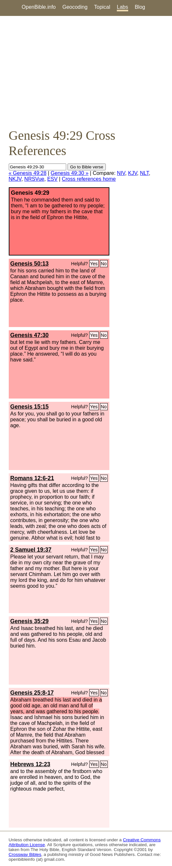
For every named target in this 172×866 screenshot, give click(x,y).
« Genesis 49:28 (28, 173)
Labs (122, 7)
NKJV (15, 179)
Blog (140, 7)
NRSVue (34, 179)
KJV (132, 173)
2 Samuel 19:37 (31, 549)
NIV (121, 173)
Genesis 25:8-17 (32, 692)
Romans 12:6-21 (32, 478)
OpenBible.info (39, 7)
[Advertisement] (86, 71)
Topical (102, 7)
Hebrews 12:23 (30, 764)
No (104, 263)
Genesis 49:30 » (70, 173)
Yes (94, 263)
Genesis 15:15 (29, 406)
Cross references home (89, 179)
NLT (144, 173)
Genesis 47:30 (29, 335)
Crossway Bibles (25, 854)
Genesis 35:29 (29, 621)
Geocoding (74, 7)
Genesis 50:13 (29, 263)
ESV (52, 179)
